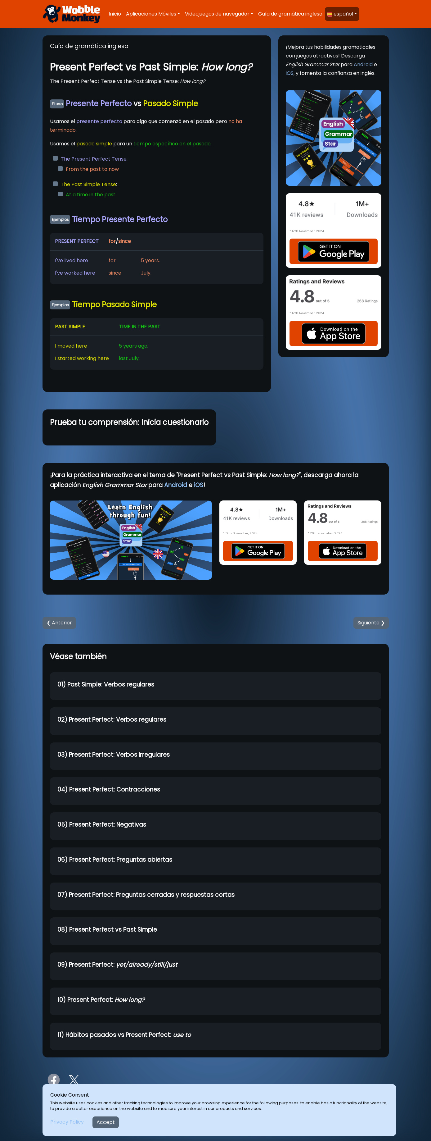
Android (363, 64)
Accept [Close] (106, 1122)
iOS (290, 73)
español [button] (340, 13)
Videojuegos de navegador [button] (217, 13)
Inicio (115, 13)
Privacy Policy (67, 1121)
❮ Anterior (59, 622)
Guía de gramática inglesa (290, 13)
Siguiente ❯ (371, 622)
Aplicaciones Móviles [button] (151, 13)
